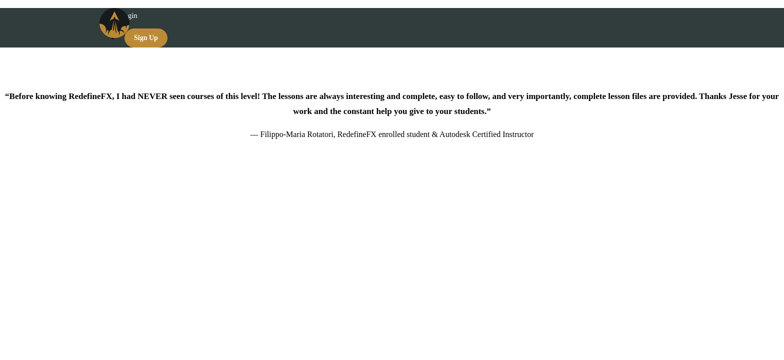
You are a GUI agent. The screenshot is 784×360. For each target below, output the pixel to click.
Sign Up (146, 38)
